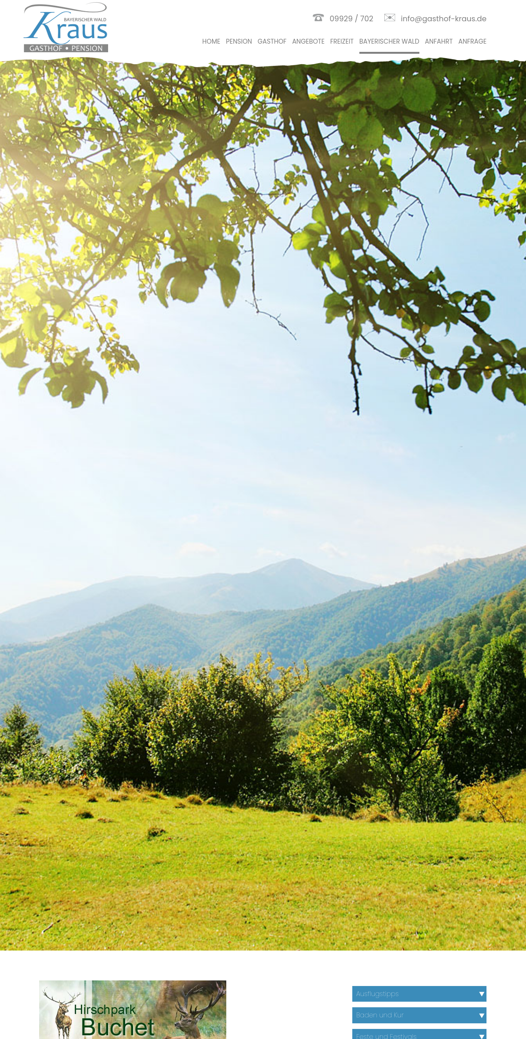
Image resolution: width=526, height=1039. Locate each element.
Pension (239, 41)
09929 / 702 (351, 18)
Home (211, 41)
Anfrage (472, 41)
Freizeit (342, 41)
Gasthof (272, 41)
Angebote (308, 41)
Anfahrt (439, 41)
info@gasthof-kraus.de (443, 18)
